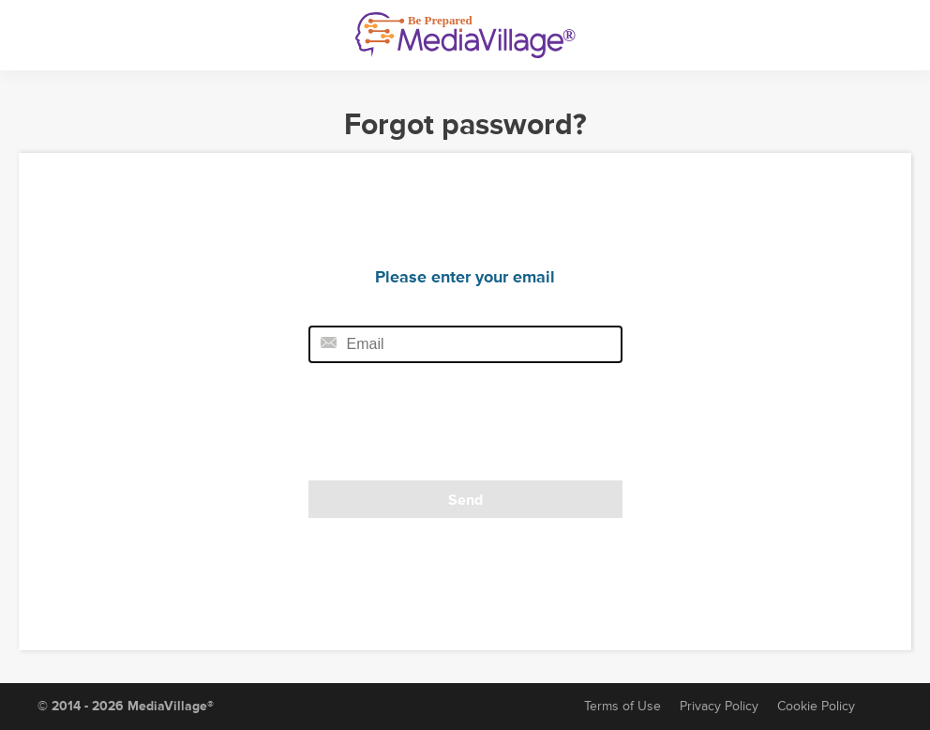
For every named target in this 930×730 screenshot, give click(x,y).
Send (465, 500)
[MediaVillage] (465, 35)
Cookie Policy (816, 706)
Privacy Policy (719, 706)
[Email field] (465, 344)
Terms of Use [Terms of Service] (622, 706)
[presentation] (436, 428)
